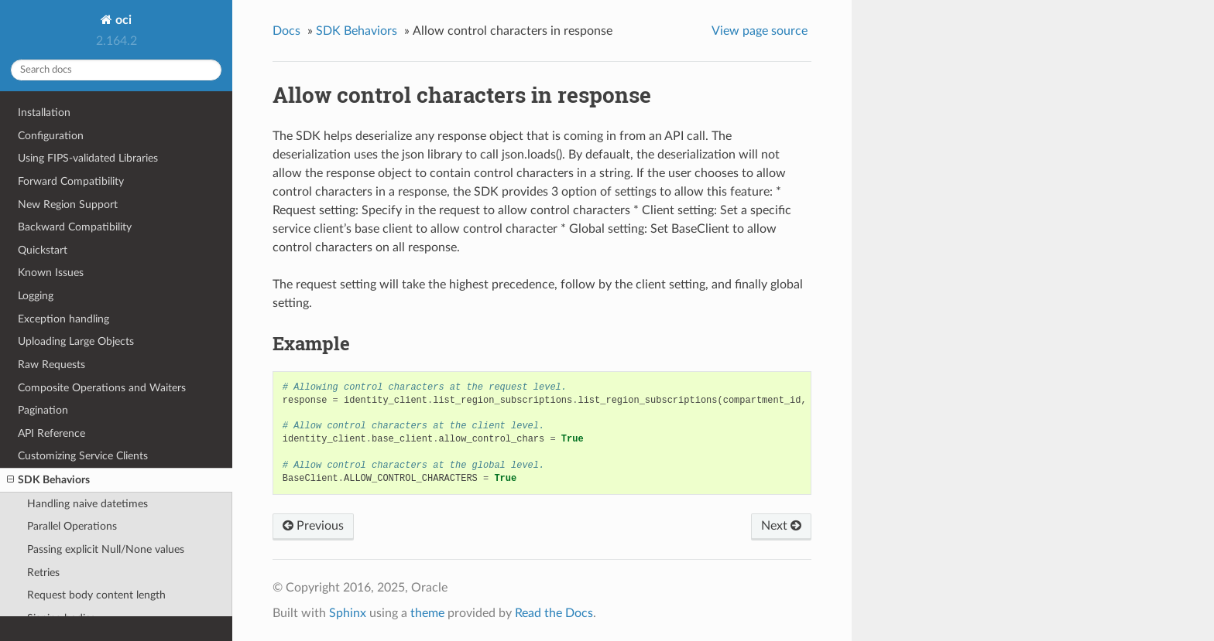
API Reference (51, 433)
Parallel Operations (72, 526)
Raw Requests (51, 364)
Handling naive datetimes (87, 504)
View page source (760, 31)
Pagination (43, 410)
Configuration (51, 135)
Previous (313, 526)
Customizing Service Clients (83, 456)
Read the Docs (554, 613)
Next (781, 526)
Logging (35, 296)
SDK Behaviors (48, 480)
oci (122, 20)
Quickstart (42, 250)
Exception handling (63, 319)
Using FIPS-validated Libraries (88, 158)
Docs (286, 31)
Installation (44, 112)
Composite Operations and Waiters (102, 388)
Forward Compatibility (71, 181)
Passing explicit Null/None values (105, 549)
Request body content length (96, 595)
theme (427, 613)
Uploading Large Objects (76, 341)
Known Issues (51, 272)
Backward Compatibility (75, 227)
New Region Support (68, 204)
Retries (43, 572)
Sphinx (347, 613)
